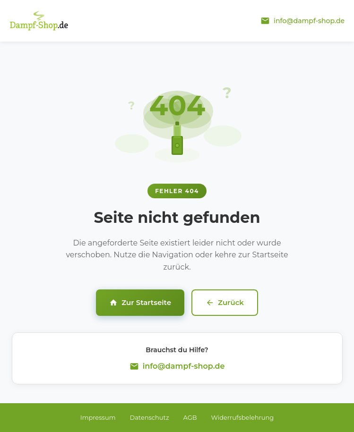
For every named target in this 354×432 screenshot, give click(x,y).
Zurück (225, 302)
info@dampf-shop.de (184, 366)
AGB (190, 417)
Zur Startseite (140, 302)
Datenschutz (149, 417)
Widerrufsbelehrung (242, 417)
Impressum (98, 417)
